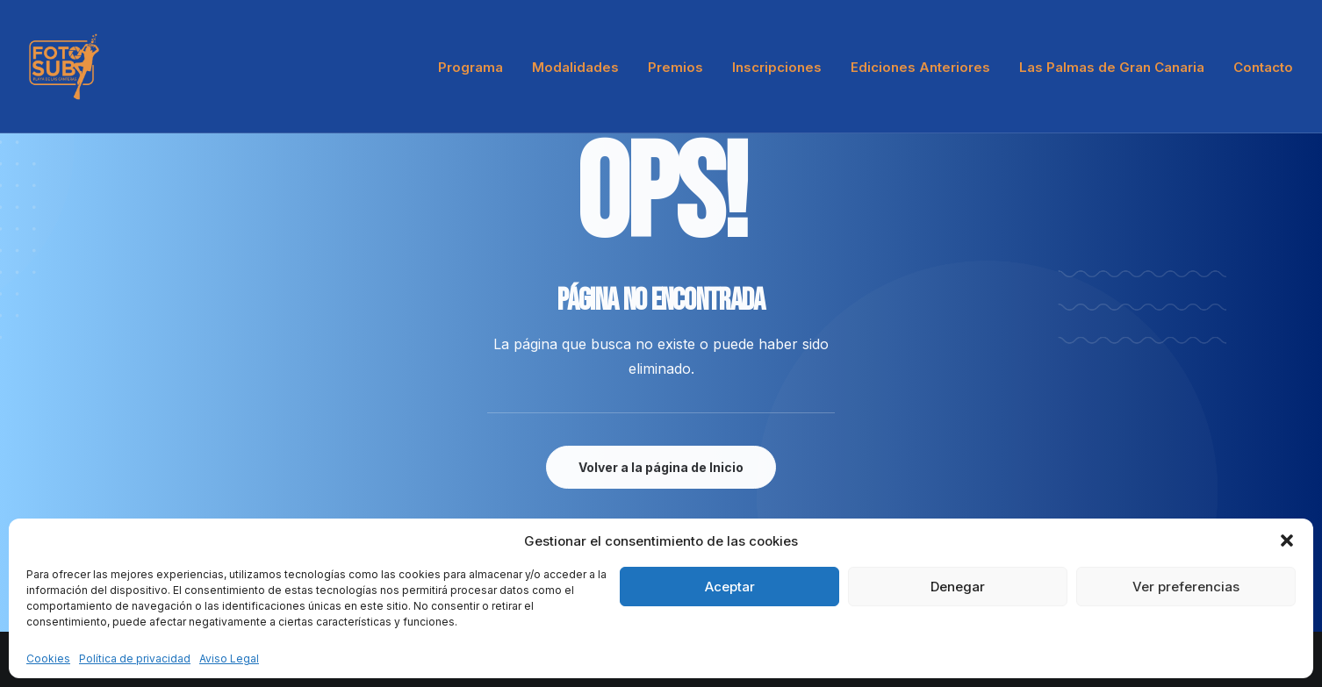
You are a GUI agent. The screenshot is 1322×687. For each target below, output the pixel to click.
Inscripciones (777, 67)
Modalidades (575, 67)
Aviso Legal (229, 658)
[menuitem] (476, 66)
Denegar (957, 586)
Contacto (1263, 67)
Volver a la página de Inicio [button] (661, 467)
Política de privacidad (134, 658)
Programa (470, 67)
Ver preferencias (1185, 586)
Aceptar (730, 586)
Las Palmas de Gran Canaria (1111, 67)
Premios (675, 67)
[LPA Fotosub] (64, 67)
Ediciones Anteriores (920, 67)
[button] (1287, 540)
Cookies (48, 658)
